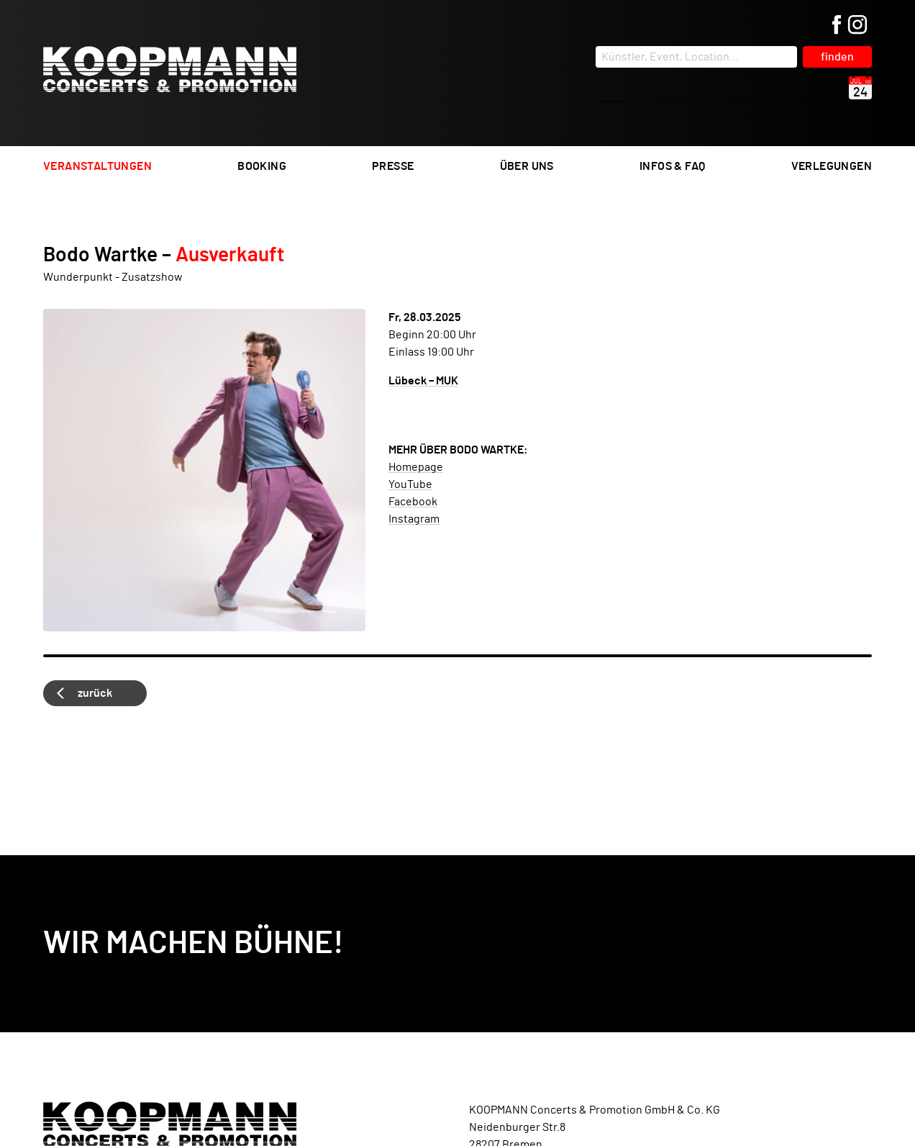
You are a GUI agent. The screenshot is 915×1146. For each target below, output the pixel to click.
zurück (95, 693)
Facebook (412, 501)
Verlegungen (831, 166)
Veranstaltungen (97, 166)
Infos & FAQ (672, 166)
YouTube (410, 484)
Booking (261, 166)
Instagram (414, 519)
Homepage (415, 467)
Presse (393, 166)
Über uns (527, 166)
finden (837, 57)
